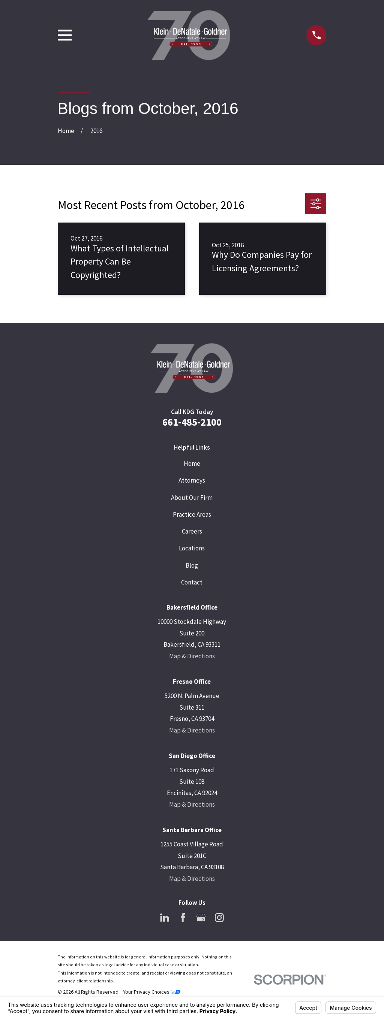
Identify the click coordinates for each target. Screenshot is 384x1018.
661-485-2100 (192, 422)
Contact (191, 582)
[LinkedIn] (164, 917)
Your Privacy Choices (151, 991)
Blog (192, 565)
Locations (192, 548)
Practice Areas (192, 514)
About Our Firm (192, 497)
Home (192, 463)
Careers (192, 531)
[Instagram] (219, 917)
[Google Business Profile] (201, 917)
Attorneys (191, 480)
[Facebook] (183, 917)
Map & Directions (192, 656)
